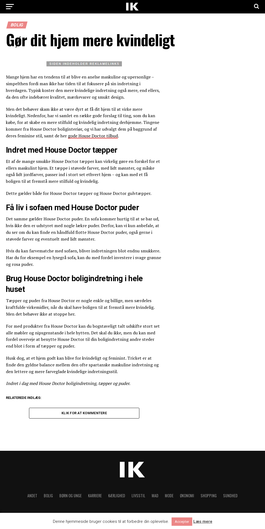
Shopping (209, 497)
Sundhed (230, 497)
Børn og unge (70, 497)
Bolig (48, 497)
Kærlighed (116, 497)
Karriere (95, 497)
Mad (155, 497)
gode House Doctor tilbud (93, 136)
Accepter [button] (182, 522)
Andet (32, 497)
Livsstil (138, 497)
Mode (169, 497)
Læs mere (202, 522)
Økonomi (187, 497)
